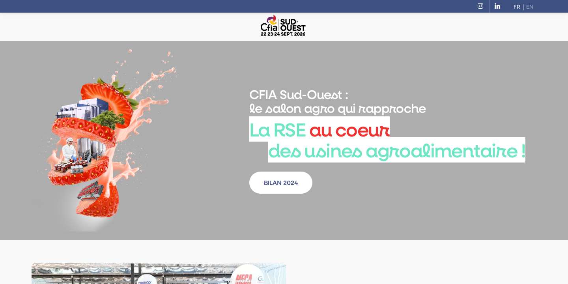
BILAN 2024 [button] (281, 182)
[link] (482, 6)
